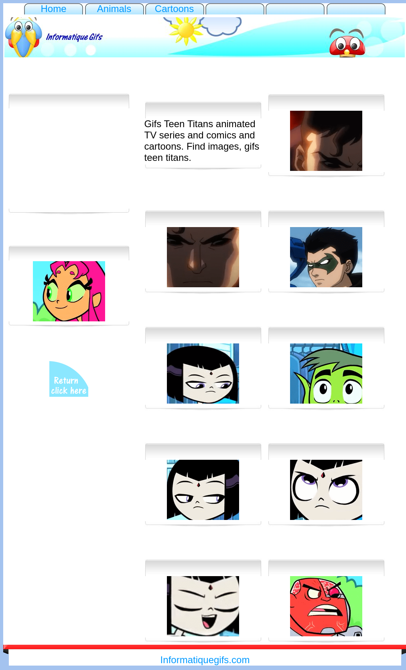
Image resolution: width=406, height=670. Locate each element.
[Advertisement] (204, 81)
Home (53, 8)
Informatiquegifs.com (205, 659)
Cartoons (174, 8)
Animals (114, 8)
